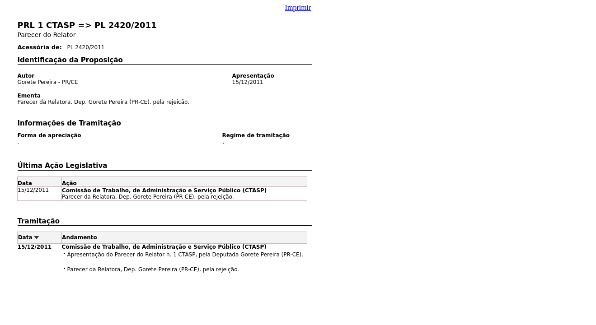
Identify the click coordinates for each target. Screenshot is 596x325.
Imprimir (298, 7)
